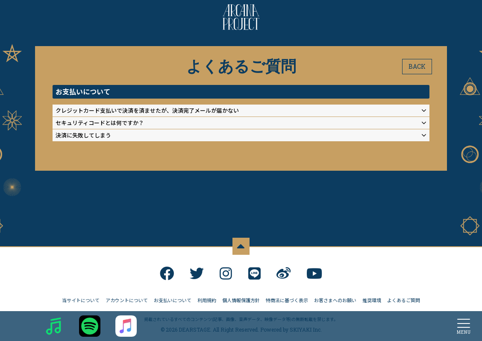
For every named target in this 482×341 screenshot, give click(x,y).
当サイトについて (81, 298)
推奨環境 (371, 298)
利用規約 (206, 298)
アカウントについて (127, 298)
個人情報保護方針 (241, 298)
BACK (417, 66)
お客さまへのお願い (335, 298)
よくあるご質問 (403, 298)
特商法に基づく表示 (287, 298)
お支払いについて (172, 298)
